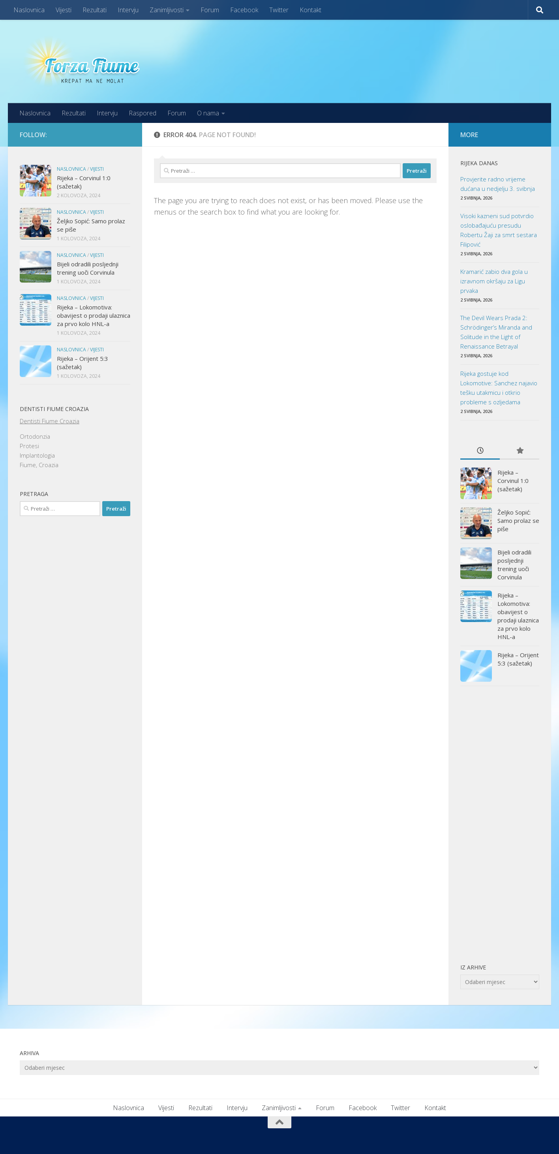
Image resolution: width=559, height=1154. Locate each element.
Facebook (244, 10)
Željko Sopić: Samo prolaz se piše (518, 520)
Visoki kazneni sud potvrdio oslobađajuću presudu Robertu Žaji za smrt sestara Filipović (498, 230)
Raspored (142, 113)
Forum (210, 10)
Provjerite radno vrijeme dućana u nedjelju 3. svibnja (497, 183)
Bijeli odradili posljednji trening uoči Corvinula (87, 268)
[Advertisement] (499, 824)
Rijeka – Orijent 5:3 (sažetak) (518, 659)
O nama (208, 113)
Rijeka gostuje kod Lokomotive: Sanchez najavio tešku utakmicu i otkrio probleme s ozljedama (498, 388)
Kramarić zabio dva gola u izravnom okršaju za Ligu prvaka (494, 281)
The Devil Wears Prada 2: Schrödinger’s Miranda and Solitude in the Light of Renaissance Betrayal (496, 332)
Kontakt (310, 10)
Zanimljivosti (167, 10)
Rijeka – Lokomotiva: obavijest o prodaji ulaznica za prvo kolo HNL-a (93, 315)
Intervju (128, 10)
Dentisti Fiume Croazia (49, 421)
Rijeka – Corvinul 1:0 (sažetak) (513, 480)
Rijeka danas (479, 163)
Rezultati (95, 10)
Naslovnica (29, 10)
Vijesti (63, 10)
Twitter (279, 10)
